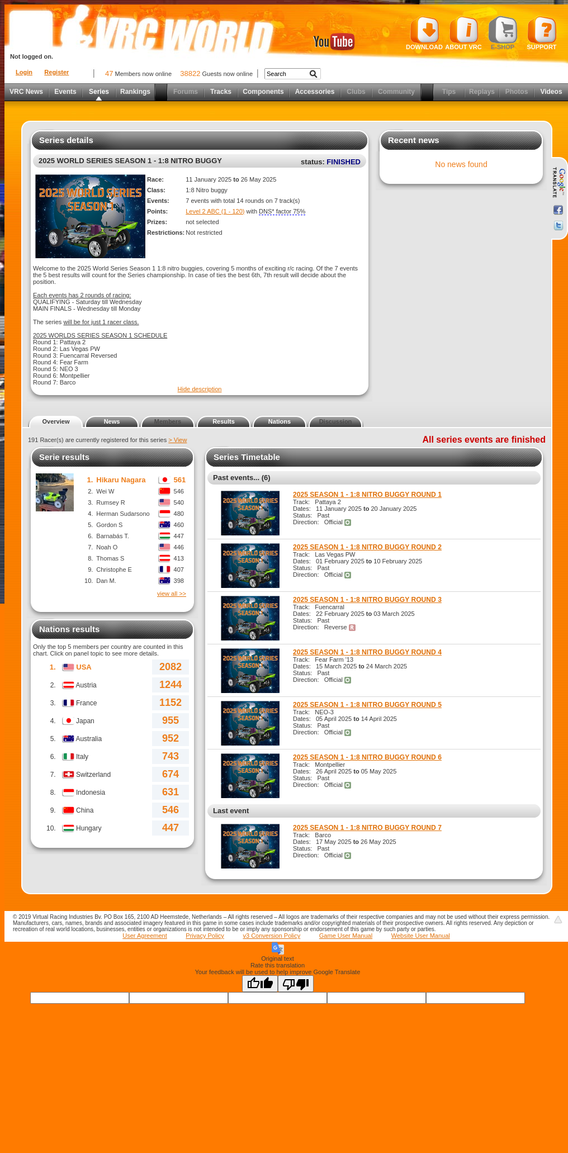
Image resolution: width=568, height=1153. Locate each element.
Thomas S (110, 558)
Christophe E (114, 569)
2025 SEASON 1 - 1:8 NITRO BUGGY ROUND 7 (367, 828)
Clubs (356, 92)
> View (177, 439)
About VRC (463, 33)
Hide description (200, 389)
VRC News (26, 92)
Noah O (106, 547)
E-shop (502, 33)
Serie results (64, 457)
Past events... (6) (242, 477)
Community (396, 92)
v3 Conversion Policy (271, 935)
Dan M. (106, 580)
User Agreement (144, 935)
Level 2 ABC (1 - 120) (215, 211)
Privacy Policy (205, 935)
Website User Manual (420, 935)
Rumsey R (110, 502)
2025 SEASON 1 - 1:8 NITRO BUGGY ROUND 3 (367, 600)
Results (223, 421)
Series (99, 92)
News (112, 421)
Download (424, 33)
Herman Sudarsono (122, 513)
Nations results (69, 629)
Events (65, 92)
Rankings (135, 92)
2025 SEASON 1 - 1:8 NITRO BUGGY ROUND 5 (367, 705)
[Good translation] (260, 983)
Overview (56, 421)
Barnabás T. (112, 536)
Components (263, 92)
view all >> (171, 593)
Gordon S (109, 524)
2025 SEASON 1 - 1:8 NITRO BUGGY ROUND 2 (367, 547)
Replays (482, 92)
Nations (279, 421)
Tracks (220, 92)
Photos (516, 92)
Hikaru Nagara (120, 480)
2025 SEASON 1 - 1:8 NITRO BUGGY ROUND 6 (367, 757)
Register (56, 72)
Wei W (105, 491)
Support (542, 33)
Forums (185, 92)
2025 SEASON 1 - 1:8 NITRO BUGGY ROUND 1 (367, 495)
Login (24, 72)
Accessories (315, 92)
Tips (449, 92)
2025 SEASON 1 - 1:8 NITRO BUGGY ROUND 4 (367, 652)
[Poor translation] (296, 983)
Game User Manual (345, 935)
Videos (551, 92)
